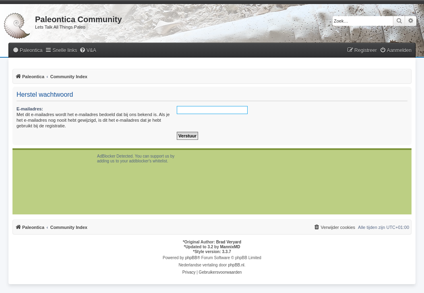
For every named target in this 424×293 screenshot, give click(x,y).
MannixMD (230, 247)
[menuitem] (27, 50)
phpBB (191, 258)
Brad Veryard (228, 242)
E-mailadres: (30, 108)
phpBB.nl (236, 265)
